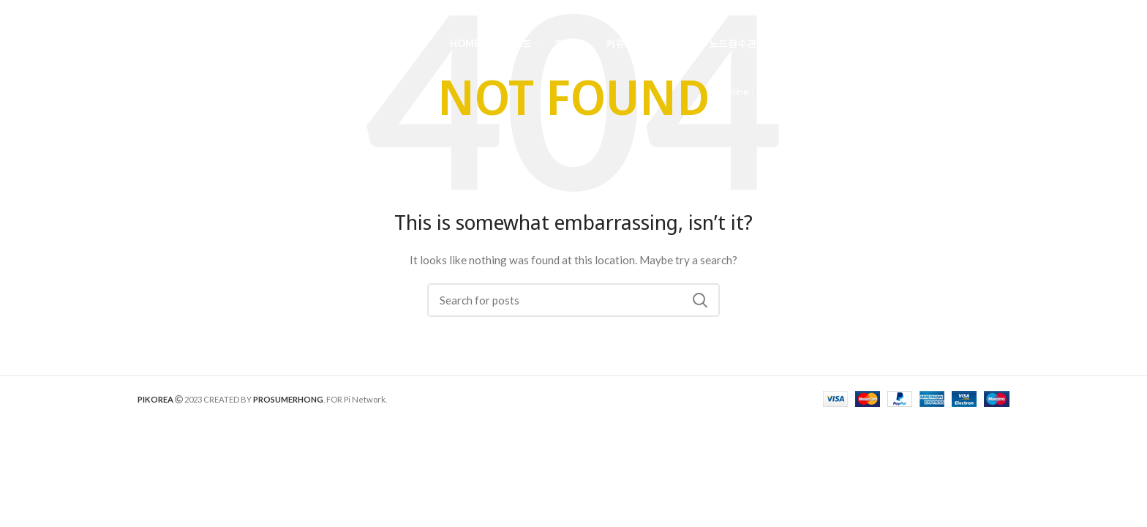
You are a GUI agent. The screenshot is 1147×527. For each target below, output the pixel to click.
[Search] (1002, 44)
